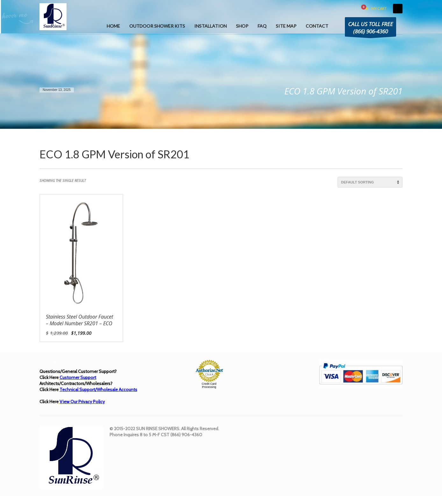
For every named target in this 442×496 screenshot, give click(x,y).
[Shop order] (370, 182)
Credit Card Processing (209, 385)
